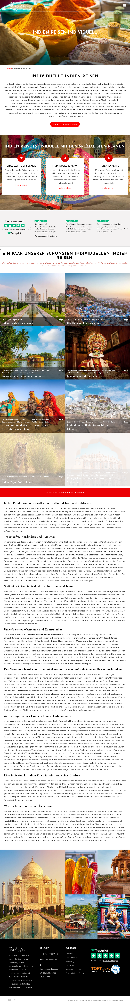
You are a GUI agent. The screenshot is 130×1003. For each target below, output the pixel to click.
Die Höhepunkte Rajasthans (84, 323)
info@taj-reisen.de (49, 959)
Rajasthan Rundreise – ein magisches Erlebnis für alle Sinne (25, 427)
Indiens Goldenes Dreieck (17, 323)
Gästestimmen (72, 958)
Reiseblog (70, 961)
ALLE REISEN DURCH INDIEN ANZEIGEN (65, 492)
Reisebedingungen (73, 969)
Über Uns (70, 954)
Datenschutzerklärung (75, 973)
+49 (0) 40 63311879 (49, 954)
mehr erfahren (21, 185)
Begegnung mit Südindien (83, 376)
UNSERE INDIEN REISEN (65, 124)
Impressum (70, 965)
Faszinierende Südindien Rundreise (23, 376)
